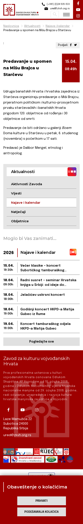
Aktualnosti (32, 26)
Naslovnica (11, 26)
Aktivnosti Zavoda (26, 184)
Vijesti (16, 193)
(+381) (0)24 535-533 (55, 4)
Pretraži (55, 14)
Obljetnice (20, 221)
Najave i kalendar (58, 26)
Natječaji (18, 212)
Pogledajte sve (41, 341)
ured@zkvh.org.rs (17, 435)
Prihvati (41, 500)
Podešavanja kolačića (41, 512)
